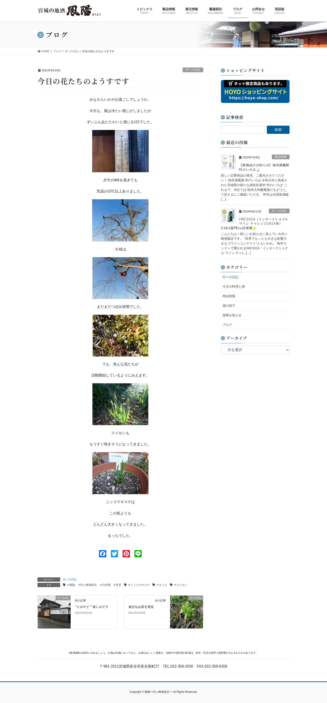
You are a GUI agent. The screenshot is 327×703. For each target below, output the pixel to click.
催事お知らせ (232, 315)
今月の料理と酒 (234, 286)
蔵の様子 (229, 305)
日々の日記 (193, 69)
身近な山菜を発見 (141, 606)
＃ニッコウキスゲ (139, 584)
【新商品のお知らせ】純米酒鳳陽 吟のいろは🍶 (264, 167)
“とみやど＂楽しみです (91, 606)
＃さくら (161, 584)
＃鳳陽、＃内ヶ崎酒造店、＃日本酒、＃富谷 (94, 584)
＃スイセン (180, 584)
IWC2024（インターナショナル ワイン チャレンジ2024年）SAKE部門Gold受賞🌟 (254, 223)
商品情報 (281, 156)
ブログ (227, 325)
